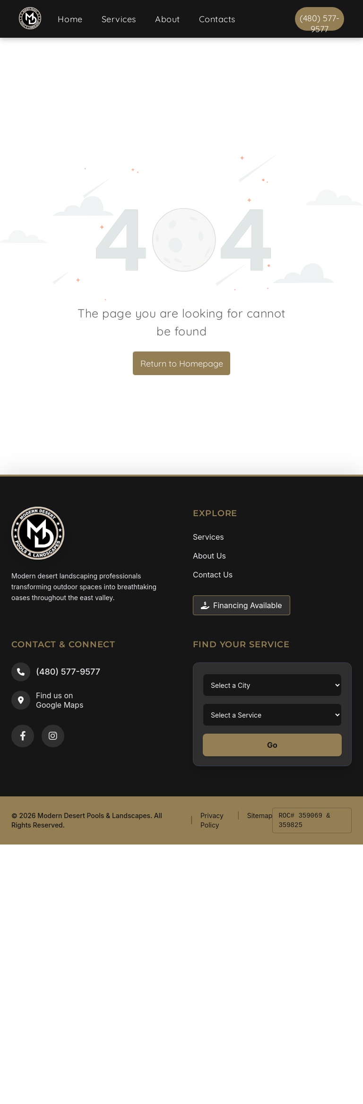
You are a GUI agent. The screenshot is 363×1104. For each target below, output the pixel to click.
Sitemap (260, 815)
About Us (209, 555)
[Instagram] (53, 736)
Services (208, 537)
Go (272, 745)
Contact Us (213, 574)
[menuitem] (70, 19)
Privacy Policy (212, 820)
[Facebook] (22, 736)
